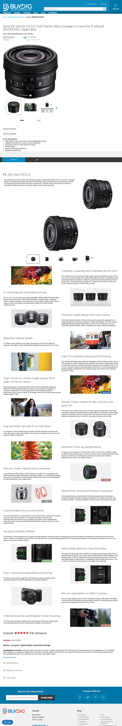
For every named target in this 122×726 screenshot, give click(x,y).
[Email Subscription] (22, 697)
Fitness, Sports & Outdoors (106, 722)
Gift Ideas (82, 715)
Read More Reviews (9, 657)
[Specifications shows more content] (11, 662)
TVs (102, 715)
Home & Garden (106, 719)
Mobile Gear (83, 724)
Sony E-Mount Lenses (16, 17)
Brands (17, 13)
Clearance (52, 13)
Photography (105, 717)
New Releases (84, 719)
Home (5, 17)
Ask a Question (31, 37)
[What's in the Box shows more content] (12, 670)
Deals (35, 13)
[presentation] (4, 107)
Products (7, 13)
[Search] (75, 9)
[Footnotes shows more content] (9, 677)
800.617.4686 (37, 720)
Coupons (26, 13)
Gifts (43, 13)
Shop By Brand (84, 717)
